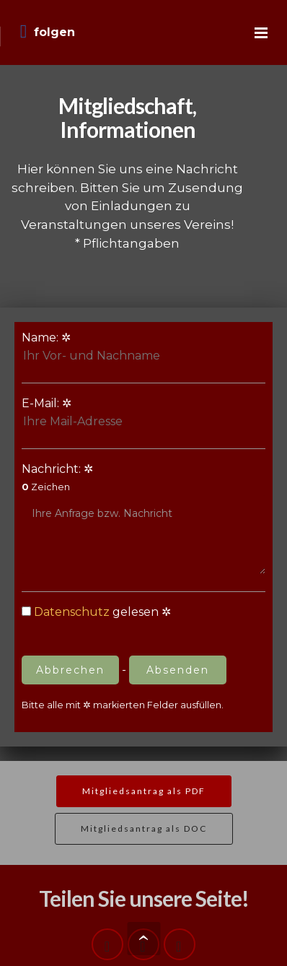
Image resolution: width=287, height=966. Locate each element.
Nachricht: (143, 518)
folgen (48, 32)
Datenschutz (72, 612)
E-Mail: (102, 413)
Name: (102, 348)
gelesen (90, 612)
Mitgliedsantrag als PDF (144, 791)
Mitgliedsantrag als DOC (144, 828)
